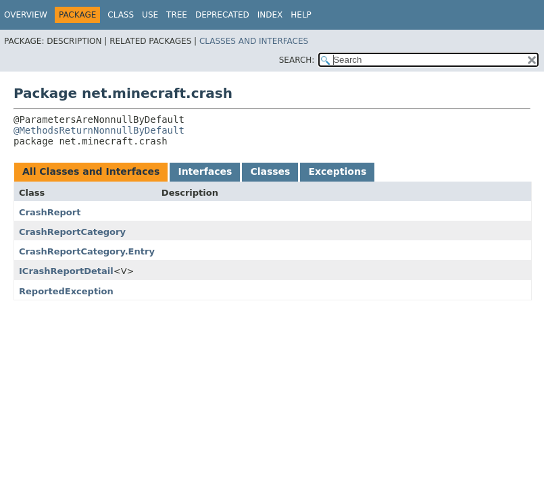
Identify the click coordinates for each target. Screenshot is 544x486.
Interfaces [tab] (205, 171)
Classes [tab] (270, 171)
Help (301, 15)
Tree (176, 15)
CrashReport (49, 212)
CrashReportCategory (72, 232)
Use (150, 15)
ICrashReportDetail (66, 271)
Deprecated (222, 15)
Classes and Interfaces (253, 41)
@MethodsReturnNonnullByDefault (99, 130)
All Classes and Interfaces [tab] (90, 171)
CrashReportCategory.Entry (87, 251)
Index (270, 15)
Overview (25, 15)
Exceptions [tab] (337, 171)
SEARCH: (297, 60)
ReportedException (66, 291)
